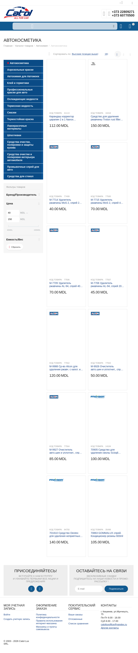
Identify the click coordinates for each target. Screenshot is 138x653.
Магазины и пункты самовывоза (46, 628)
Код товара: (55, 113)
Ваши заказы (75, 614)
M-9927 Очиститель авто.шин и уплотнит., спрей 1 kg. (65, 451)
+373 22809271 (123, 12)
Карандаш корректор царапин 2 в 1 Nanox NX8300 (61, 118)
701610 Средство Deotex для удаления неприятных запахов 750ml (64, 534)
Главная (8, 45)
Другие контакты (110, 627)
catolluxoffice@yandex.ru (114, 624)
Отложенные (75, 619)
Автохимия (42, 45)
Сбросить (14, 247)
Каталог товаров (24, 45)
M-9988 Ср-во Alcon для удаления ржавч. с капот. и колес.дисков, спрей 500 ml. (65, 368)
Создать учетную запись (17, 619)
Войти (7, 614)
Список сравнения (78, 623)
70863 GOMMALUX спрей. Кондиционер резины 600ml (107, 534)
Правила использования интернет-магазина (49, 622)
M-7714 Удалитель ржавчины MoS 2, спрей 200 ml (65, 201)
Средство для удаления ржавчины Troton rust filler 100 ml (105, 118)
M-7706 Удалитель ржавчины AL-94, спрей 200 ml (107, 284)
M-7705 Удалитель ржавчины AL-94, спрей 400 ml (65, 284)
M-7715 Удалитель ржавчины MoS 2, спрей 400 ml (107, 201)
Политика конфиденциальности (47, 616)
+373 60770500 (123, 15)
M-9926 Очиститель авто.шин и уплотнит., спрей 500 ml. (107, 368)
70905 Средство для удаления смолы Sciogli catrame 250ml (104, 451)
